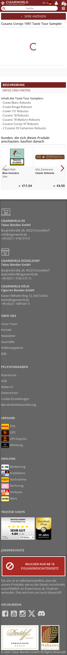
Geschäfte (8, 342)
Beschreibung (14, 85)
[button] (5, 168)
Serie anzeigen (33, 16)
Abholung (12, 445)
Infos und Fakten (16, 90)
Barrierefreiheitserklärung (18, 405)
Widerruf (7, 387)
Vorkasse (11, 492)
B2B (3, 354)
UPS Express (14, 439)
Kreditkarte (13, 473)
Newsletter (8, 336)
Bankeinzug (13, 467)
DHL (8, 426)
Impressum (8, 375)
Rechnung (12, 486)
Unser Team (9, 324)
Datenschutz (9, 393)
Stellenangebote (12, 348)
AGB (4, 381)
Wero (9, 499)
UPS (8, 433)
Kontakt (6, 330)
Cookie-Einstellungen (15, 399)
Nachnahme (13, 479)
